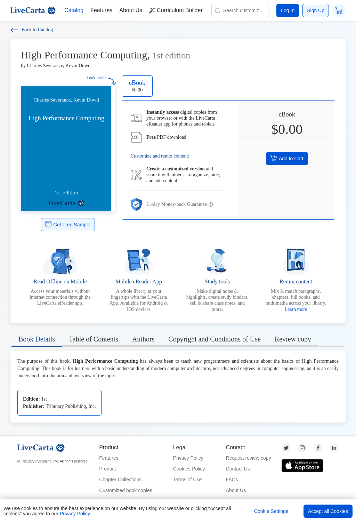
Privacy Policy (188, 458)
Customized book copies (125, 490)
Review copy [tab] (293, 339)
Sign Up (315, 10)
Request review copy (248, 458)
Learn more (296, 309)
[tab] (36, 340)
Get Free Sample (67, 224)
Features (108, 458)
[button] (211, 205)
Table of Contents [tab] (93, 339)
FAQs (232, 479)
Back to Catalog (31, 29)
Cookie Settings (271, 511)
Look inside (101, 80)
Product (107, 469)
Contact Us (238, 469)
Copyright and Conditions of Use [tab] (214, 339)
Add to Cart (287, 158)
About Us (236, 490)
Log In (287, 10)
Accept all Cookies (328, 511)
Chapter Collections (120, 479)
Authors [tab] (143, 339)
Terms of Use (187, 479)
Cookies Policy (189, 469)
